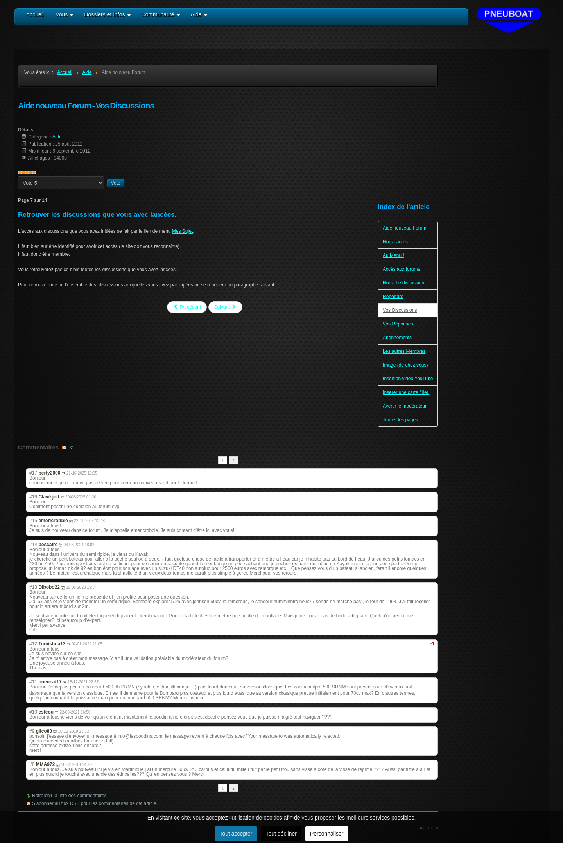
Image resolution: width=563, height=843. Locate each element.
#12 (33, 644)
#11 (33, 682)
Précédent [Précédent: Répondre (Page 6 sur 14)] (187, 307)
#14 (33, 544)
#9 (31, 731)
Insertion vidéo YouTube (408, 378)
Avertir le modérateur (405, 406)
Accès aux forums (401, 269)
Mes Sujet (182, 231)
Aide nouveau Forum (404, 228)
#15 (33, 520)
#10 (33, 712)
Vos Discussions (400, 310)
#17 (33, 473)
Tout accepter (235, 833)
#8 (31, 764)
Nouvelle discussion (403, 283)
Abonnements (397, 337)
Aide (57, 137)
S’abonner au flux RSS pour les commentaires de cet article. (95, 803)
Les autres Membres (404, 351)
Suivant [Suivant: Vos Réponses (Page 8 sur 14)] (225, 307)
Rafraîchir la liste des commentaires (69, 795)
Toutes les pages (400, 419)
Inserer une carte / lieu (406, 392)
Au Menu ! (393, 255)
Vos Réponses (398, 324)
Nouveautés (395, 241)
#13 (33, 587)
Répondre (393, 296)
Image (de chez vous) (405, 365)
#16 (33, 497)
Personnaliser (327, 833)
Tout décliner (281, 833)
